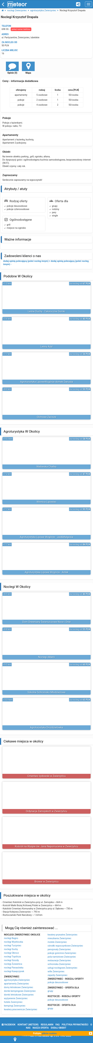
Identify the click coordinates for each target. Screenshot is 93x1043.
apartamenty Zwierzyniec (16, 983)
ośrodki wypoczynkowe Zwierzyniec (65, 945)
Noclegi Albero (46, 657)
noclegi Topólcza (12, 956)
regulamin (47, 1024)
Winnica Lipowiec (46, 501)
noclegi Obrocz (11, 953)
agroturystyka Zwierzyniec (17, 980)
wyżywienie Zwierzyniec (16, 998)
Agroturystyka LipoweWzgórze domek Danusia (46, 381)
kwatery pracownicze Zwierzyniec (20, 1009)
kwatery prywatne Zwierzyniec (63, 934)
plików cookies (49, 1033)
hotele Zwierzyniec (13, 1002)
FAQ (57, 1024)
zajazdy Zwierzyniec (57, 975)
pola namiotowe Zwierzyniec (62, 956)
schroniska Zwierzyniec (59, 964)
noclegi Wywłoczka (13, 942)
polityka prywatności (75, 1024)
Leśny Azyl (46, 346)
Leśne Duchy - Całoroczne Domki (46, 311)
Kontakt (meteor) (28, 1024)
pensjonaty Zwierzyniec (59, 949)
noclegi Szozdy (11, 960)
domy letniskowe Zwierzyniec (18, 987)
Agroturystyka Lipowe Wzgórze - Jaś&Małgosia (46, 537)
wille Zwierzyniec (56, 971)
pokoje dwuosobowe (58, 982)
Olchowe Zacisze (46, 417)
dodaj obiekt (58, 1028)
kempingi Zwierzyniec (14, 1005)
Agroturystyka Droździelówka (46, 727)
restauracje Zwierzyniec (59, 960)
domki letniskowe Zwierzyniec (19, 994)
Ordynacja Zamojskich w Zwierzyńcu (46, 811)
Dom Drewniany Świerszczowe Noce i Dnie (46, 621)
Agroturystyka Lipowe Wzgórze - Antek (46, 572)
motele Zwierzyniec (57, 942)
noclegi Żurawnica (13, 964)
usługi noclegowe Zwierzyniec (62, 967)
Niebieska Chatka (46, 466)
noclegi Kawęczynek (14, 971)
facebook (8, 1024)
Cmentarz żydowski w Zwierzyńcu (46, 775)
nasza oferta (41, 1028)
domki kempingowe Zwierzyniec (20, 991)
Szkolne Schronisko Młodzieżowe (46, 692)
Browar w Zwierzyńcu (46, 881)
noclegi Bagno (11, 938)
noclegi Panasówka (13, 967)
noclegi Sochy (11, 949)
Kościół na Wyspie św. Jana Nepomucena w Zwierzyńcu (46, 846)
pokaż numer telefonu (21, 29)
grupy (50, 991)
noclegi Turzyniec (12, 945)
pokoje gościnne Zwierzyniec (62, 953)
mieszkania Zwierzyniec (59, 938)
